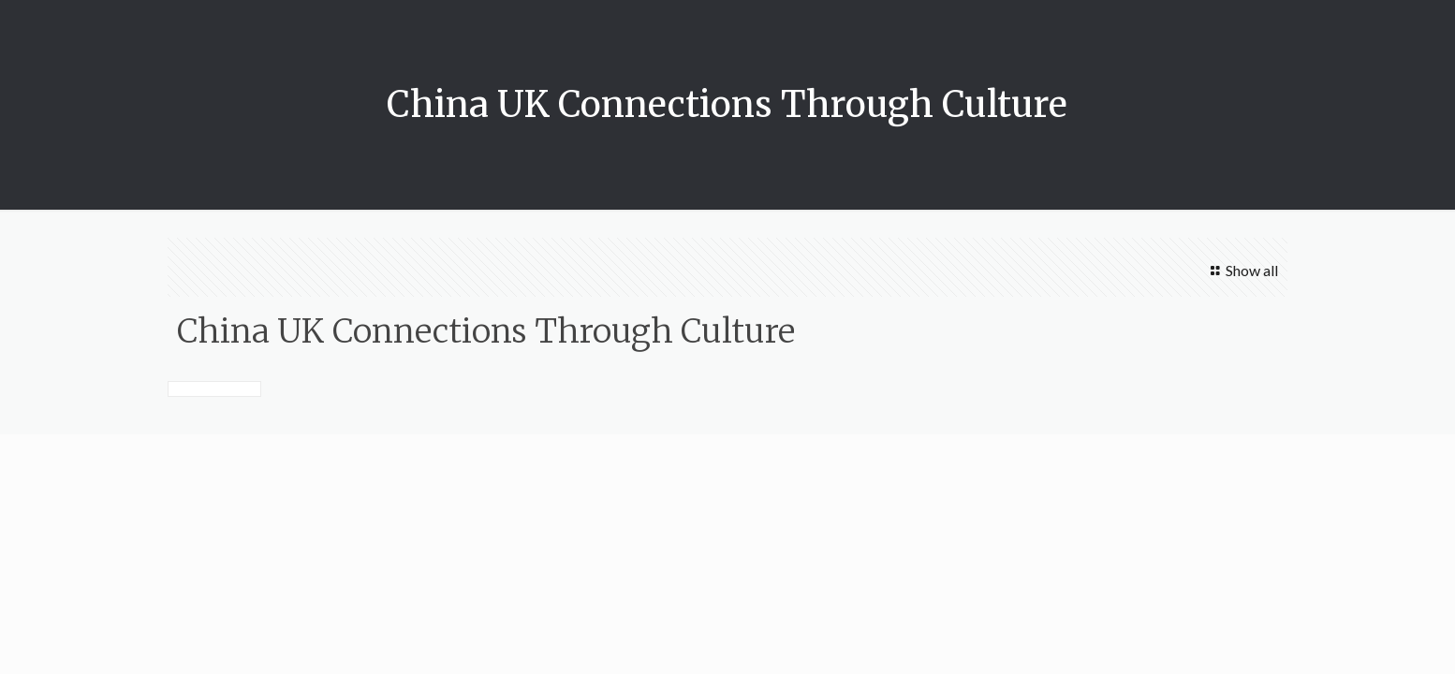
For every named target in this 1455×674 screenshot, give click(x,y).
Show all (1240, 270)
